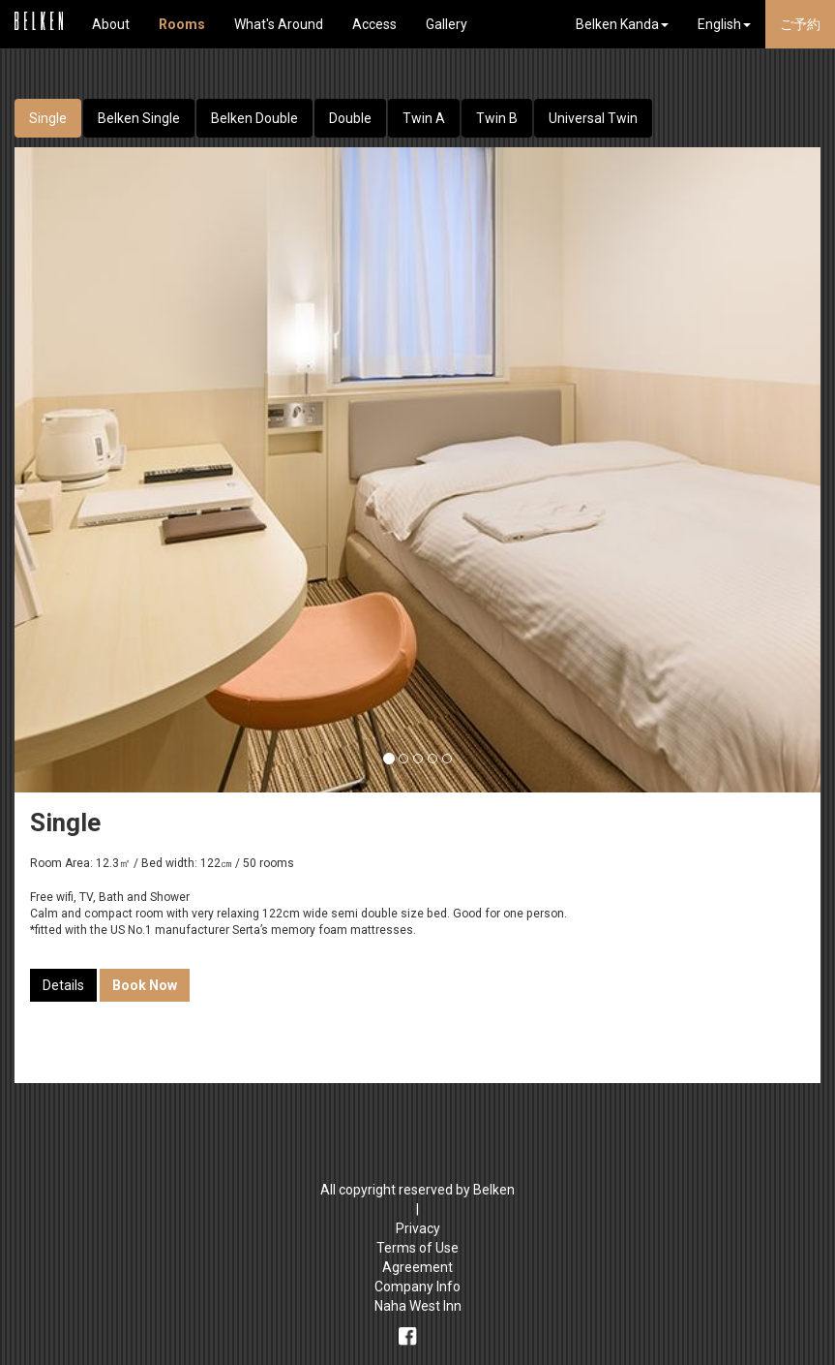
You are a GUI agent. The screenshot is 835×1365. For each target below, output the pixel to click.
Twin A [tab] (424, 118)
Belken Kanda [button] (622, 24)
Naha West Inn (418, 1306)
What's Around (278, 24)
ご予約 (800, 24)
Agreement (417, 1267)
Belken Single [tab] (139, 118)
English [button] (724, 24)
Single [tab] (48, 118)
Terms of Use (417, 1248)
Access (374, 24)
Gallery (446, 24)
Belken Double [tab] (254, 118)
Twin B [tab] (497, 118)
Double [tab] (350, 118)
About (111, 24)
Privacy (418, 1228)
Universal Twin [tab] (593, 118)
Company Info (417, 1286)
